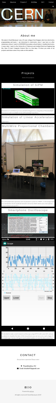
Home (4, 2)
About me (13, 2)
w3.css (32, 391)
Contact (51, 2)
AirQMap (34, 2)
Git (42, 2)
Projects (23, 2)
